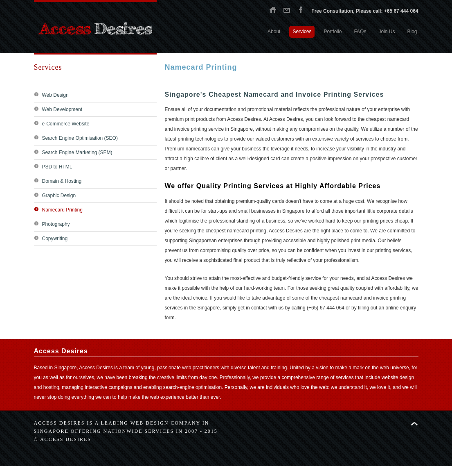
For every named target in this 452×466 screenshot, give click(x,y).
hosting (51, 387)
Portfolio (333, 31)
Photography (56, 224)
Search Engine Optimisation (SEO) (80, 138)
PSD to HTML (57, 167)
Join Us (386, 31)
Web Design (55, 95)
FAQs (360, 31)
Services (301, 31)
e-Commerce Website (66, 124)
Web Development (62, 109)
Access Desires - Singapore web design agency (95, 28)
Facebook (300, 9)
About (274, 31)
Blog (412, 31)
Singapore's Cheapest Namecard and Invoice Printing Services (274, 94)
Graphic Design (59, 195)
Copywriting (55, 238)
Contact (286, 9)
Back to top (414, 423)
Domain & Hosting (62, 181)
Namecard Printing (62, 210)
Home (273, 9)
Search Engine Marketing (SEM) (77, 152)
